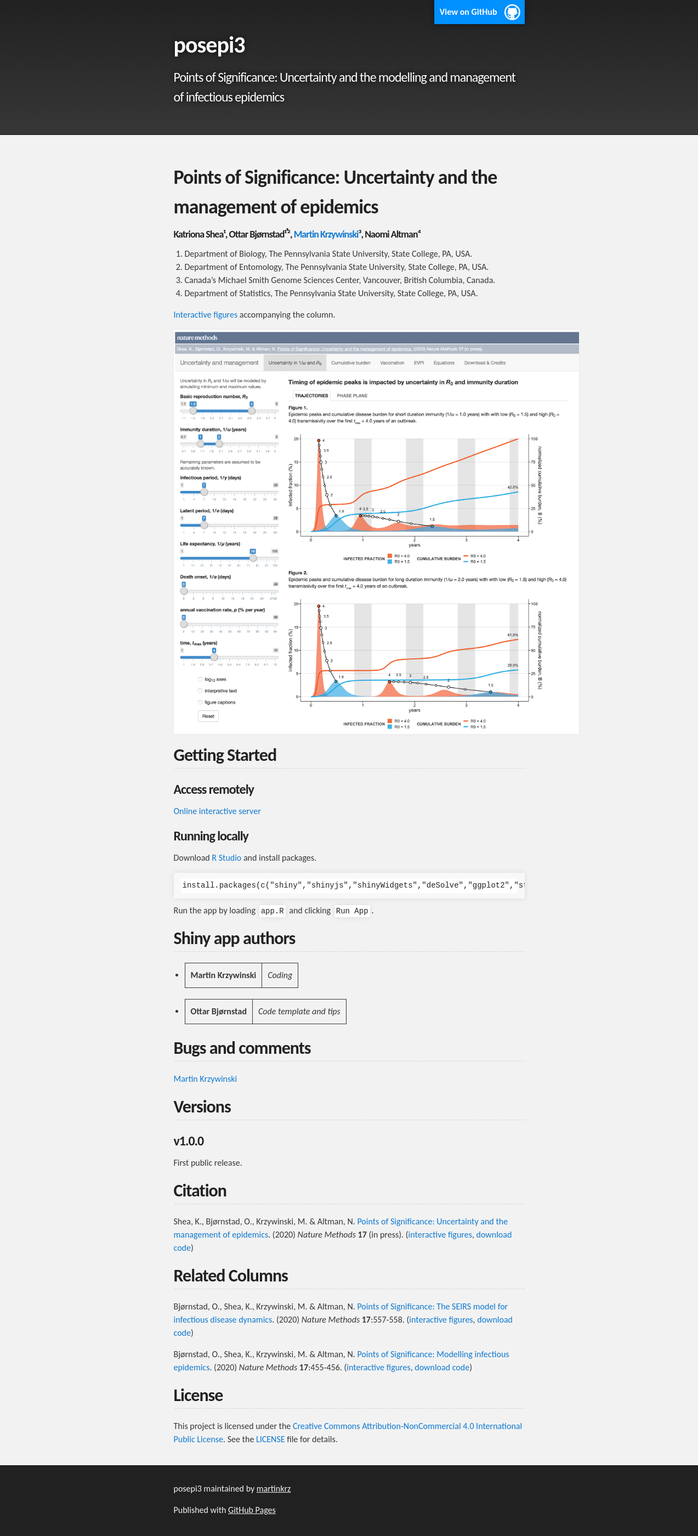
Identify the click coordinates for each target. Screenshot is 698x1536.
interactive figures (440, 1234)
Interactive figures (206, 314)
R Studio (226, 857)
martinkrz (274, 1488)
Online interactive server (217, 811)
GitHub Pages (252, 1510)
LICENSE (270, 1439)
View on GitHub (468, 12)
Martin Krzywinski (326, 234)
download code (442, 1367)
